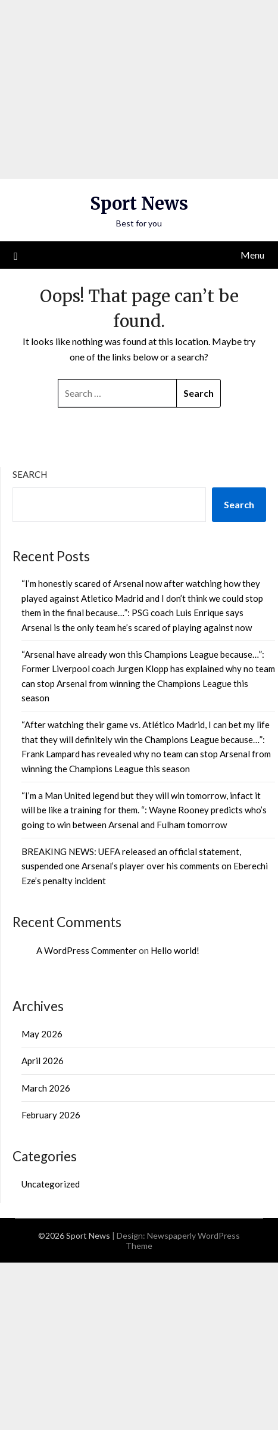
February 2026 (50, 1114)
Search (30, 474)
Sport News (139, 203)
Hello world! (175, 950)
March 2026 (45, 1088)
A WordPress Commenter (86, 950)
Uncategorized (50, 1184)
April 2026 (42, 1060)
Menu (252, 254)
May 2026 (42, 1033)
